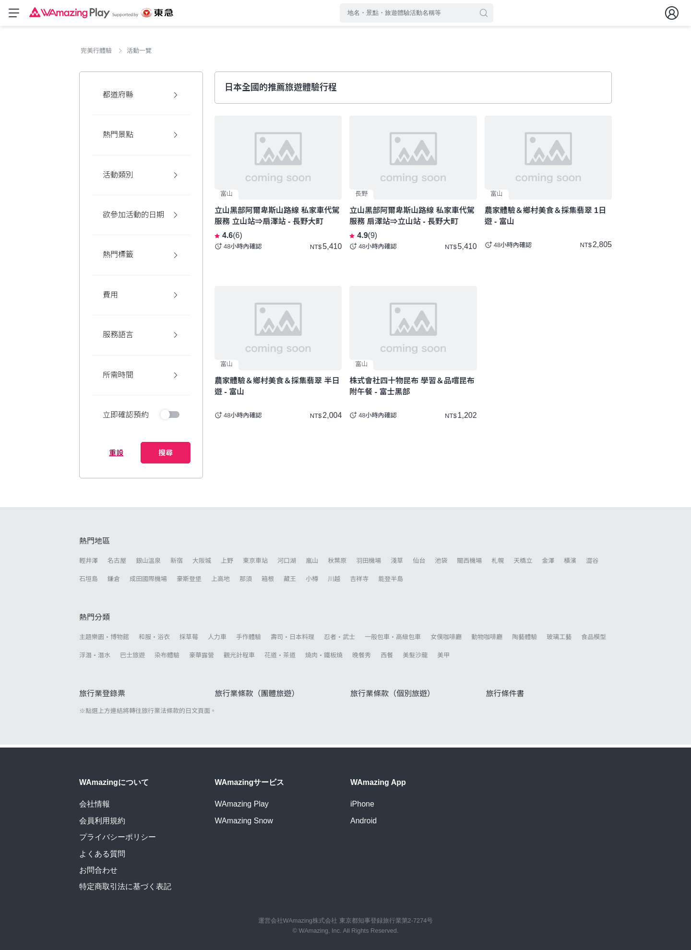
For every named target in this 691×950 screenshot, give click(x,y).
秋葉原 (337, 563)
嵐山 (312, 563)
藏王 (290, 581)
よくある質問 (102, 854)
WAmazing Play (242, 804)
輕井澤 (88, 563)
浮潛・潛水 (94, 658)
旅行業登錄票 (102, 696)
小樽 (312, 581)
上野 (227, 563)
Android (363, 821)
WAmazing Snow (244, 821)
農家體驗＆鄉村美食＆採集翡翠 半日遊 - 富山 (276, 389)
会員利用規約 (102, 821)
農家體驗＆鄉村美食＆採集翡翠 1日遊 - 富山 (545, 218)
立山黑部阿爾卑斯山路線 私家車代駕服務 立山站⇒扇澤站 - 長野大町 (276, 218)
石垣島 (88, 581)
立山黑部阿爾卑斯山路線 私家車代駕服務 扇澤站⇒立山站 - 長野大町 (411, 218)
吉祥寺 (359, 581)
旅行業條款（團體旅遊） (257, 696)
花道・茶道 (280, 658)
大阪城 (201, 563)
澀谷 (592, 563)
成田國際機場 (148, 581)
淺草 (397, 563)
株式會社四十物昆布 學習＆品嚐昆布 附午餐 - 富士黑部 (411, 389)
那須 (245, 581)
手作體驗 (248, 639)
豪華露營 (201, 658)
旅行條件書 (505, 696)
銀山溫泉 (148, 563)
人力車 (217, 639)
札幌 (497, 563)
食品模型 (593, 639)
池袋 (441, 563)
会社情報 (94, 804)
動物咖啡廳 (486, 639)
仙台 (419, 563)
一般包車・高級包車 (393, 639)
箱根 (268, 581)
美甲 (443, 658)
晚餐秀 (361, 658)
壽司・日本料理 (292, 639)
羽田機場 (368, 563)
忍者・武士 (339, 639)
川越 (334, 581)
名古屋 (116, 563)
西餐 (387, 658)
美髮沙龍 (415, 658)
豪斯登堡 (189, 581)
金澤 (548, 563)
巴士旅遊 (132, 658)
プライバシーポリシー (117, 837)
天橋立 (522, 563)
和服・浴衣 (154, 639)
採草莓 (188, 639)
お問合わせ (98, 870)
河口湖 (286, 563)
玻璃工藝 (559, 639)
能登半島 (390, 581)
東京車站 (255, 563)
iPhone (362, 804)
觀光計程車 (239, 658)
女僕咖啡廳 (446, 639)
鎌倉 (113, 581)
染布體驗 (167, 658)
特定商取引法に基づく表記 (125, 886)
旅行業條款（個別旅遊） (392, 696)
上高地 (220, 581)
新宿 (176, 563)
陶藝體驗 (524, 639)
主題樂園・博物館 (104, 639)
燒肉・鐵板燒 (324, 658)
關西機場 (469, 563)
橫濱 (570, 563)
